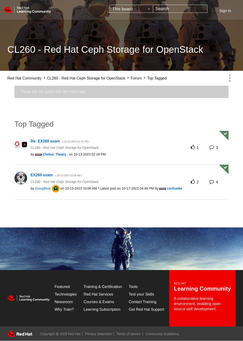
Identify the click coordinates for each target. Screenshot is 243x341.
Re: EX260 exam (60, 141)
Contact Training (143, 302)
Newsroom (64, 302)
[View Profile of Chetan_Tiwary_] (55, 154)
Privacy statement (98, 334)
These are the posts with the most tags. (53, 92)
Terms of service (129, 334)
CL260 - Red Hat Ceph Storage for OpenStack (86, 78)
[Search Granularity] (131, 9)
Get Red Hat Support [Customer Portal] (146, 309)
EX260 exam (56, 175)
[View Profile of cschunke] (174, 188)
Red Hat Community (24, 78)
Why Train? (64, 309)
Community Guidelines (162, 334)
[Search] (180, 9)
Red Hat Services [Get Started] (98, 294)
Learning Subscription (102, 309)
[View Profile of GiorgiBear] (43, 188)
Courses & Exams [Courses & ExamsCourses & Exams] (99, 302)
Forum (136, 78)
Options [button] (230, 78)
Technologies (66, 294)
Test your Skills (141, 294)
